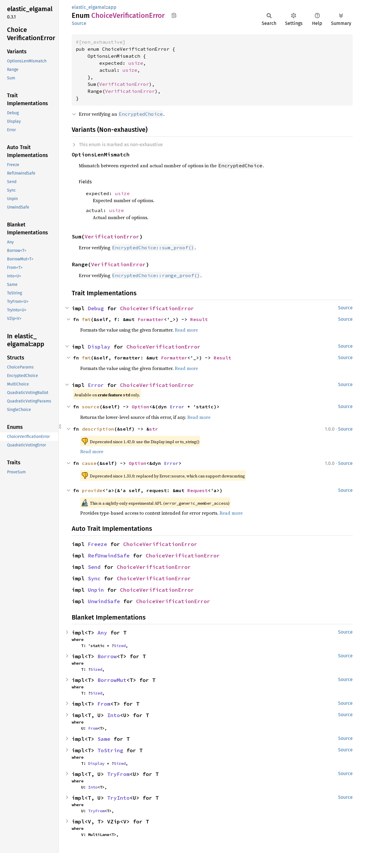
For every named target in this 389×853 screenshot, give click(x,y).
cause (89, 463)
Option (140, 407)
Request (197, 490)
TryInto (118, 797)
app (112, 7)
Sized (120, 645)
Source (79, 23)
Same (103, 739)
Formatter (151, 319)
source (91, 407)
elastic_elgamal (89, 7)
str (153, 429)
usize (135, 63)
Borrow (107, 656)
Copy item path (174, 15)
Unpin (96, 589)
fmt (86, 319)
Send (94, 567)
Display (99, 346)
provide (92, 490)
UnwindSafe (104, 601)
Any (102, 632)
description (98, 429)
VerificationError (124, 84)
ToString (110, 750)
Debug (96, 308)
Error (96, 385)
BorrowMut (111, 680)
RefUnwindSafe (109, 555)
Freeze (97, 544)
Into (113, 715)
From (103, 703)
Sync (94, 578)
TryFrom (118, 774)
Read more (186, 330)
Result (199, 319)
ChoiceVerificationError (157, 308)
